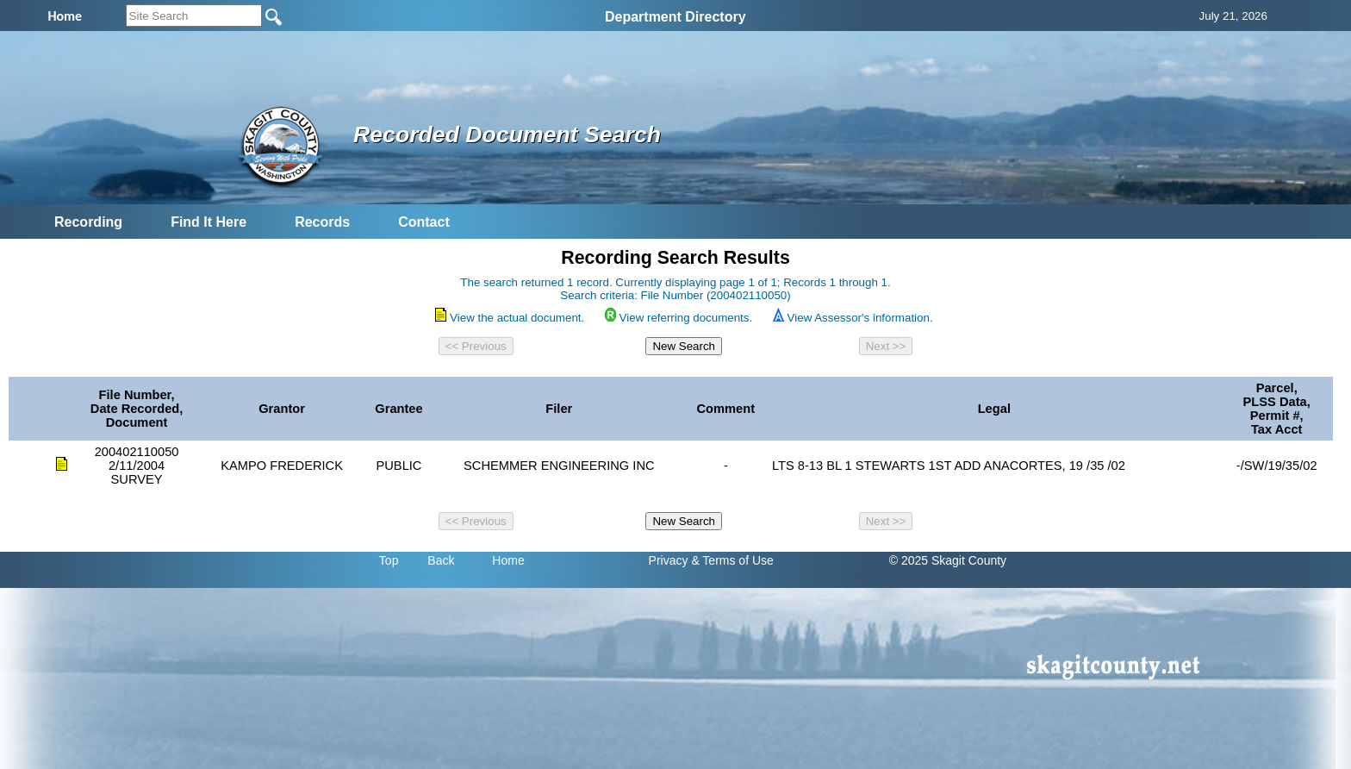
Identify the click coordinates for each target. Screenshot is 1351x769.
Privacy (668, 560)
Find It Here (208, 222)
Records (322, 222)
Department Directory (675, 16)
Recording (88, 222)
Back (440, 560)
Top (389, 560)
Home (508, 560)
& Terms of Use (732, 560)
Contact (424, 222)
